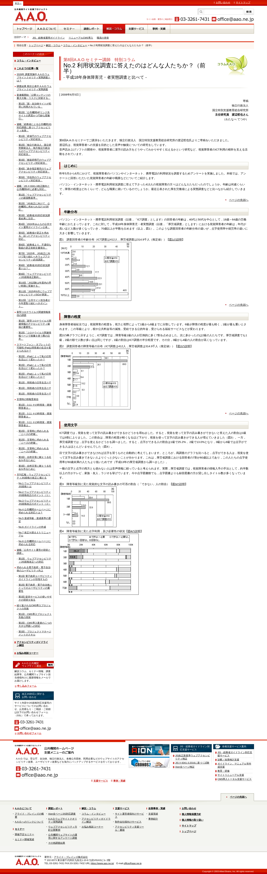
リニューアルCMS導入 (81, 37)
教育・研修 (223, 771)
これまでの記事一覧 (27, 68)
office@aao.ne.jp (132, 863)
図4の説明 (134, 531)
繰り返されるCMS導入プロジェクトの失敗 (34, 607)
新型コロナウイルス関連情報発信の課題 (33, 314)
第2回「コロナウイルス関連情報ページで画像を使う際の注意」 (35, 335)
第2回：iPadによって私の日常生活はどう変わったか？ (35, 358)
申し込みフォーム (27, 686)
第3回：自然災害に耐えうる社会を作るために (35, 459)
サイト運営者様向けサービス (129, 815)
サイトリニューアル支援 (230, 775)
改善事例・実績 (156, 808)
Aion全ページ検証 (185, 766)
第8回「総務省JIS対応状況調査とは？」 (34, 267)
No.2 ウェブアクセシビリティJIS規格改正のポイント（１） (35, 494)
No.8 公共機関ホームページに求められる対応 (35, 543)
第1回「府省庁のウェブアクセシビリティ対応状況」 (35, 138)
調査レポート (55, 808)
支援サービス (100, 780)
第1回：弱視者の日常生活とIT (35, 382)
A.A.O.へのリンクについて (29, 821)
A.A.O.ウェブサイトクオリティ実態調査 (62, 820)
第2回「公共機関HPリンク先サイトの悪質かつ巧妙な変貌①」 (34, 115)
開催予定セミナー (24, 834)
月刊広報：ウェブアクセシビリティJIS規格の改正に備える (33, 476)
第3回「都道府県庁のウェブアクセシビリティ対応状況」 (35, 161)
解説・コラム (53, 45)
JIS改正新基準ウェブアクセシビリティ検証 (192, 757)
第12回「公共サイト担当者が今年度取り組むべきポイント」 (34, 303)
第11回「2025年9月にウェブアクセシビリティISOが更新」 (35, 293)
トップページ (36, 45)
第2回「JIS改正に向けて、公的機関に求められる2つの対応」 (34, 206)
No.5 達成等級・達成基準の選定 (35, 520)
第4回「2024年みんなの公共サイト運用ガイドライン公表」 (35, 226)
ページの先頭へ (238, 200)
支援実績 (153, 813)
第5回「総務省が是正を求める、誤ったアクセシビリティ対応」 (34, 235)
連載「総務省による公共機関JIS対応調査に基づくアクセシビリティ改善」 (34, 127)
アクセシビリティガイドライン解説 (32, 644)
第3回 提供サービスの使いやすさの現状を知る (35, 598)
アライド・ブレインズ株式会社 (71, 857)
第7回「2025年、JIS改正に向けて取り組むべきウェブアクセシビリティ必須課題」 (34, 256)
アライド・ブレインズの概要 (29, 815)
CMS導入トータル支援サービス (234, 779)
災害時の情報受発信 (27, 399)
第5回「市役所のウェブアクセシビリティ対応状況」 (35, 179)
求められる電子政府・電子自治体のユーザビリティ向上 (33, 569)
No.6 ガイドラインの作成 (32, 527)
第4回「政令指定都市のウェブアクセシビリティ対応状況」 (35, 170)
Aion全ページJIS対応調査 (62, 813)
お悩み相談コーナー (27, 653)
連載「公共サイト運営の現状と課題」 (33, 551)
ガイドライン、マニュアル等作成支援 (234, 765)
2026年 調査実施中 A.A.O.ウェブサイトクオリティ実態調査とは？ (33, 77)
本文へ (18, 3)
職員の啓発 (103, 37)
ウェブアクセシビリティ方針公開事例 (62, 828)
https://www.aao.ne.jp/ (102, 863)
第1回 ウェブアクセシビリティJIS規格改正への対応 (35, 560)
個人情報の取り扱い (192, 820)
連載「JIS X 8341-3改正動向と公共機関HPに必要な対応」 (33, 188)
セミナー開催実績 (24, 839)
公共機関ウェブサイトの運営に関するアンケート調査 (62, 836)
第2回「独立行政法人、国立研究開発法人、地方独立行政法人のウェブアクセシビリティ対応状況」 (35, 149)
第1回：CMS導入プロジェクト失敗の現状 (35, 616)
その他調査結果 (56, 843)
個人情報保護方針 (191, 814)
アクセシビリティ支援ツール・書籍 (129, 828)
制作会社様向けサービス (128, 821)
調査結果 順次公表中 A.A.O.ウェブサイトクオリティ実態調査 (34, 88)
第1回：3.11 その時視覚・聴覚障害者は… (35, 406)
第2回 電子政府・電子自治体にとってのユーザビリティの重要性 (35, 588)
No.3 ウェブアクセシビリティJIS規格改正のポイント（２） (35, 502)
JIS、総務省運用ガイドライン (48, 37)
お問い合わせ (223, 2)
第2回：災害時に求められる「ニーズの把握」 (34, 433)
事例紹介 (153, 818)
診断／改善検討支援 (228, 759)
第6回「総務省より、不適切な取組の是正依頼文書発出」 (35, 246)
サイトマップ (243, 2)
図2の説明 (183, 346)
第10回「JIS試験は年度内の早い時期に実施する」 (35, 284)
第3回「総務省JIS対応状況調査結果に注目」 (34, 217)
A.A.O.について (23, 808)
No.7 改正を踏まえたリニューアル (35, 534)
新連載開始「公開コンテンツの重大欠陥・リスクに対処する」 (33, 96)
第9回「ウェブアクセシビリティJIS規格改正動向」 (35, 276)
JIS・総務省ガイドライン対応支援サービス (234, 754)
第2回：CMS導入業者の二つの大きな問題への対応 (35, 624)
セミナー (19, 829)
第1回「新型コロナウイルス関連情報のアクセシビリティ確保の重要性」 (35, 323)
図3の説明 (178, 484)
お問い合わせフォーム (29, 733)
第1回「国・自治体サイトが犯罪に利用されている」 (35, 105)
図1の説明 (175, 239)
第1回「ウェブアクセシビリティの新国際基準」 (35, 196)
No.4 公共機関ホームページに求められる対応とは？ (35, 511)
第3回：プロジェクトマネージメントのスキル (35, 633)
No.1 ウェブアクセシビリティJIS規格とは (35, 485)
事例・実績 (119, 780)
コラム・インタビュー (75, 45)
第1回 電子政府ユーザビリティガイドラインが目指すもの (35, 578)
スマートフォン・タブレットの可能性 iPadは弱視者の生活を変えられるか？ (34, 347)
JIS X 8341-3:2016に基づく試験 (192, 762)
